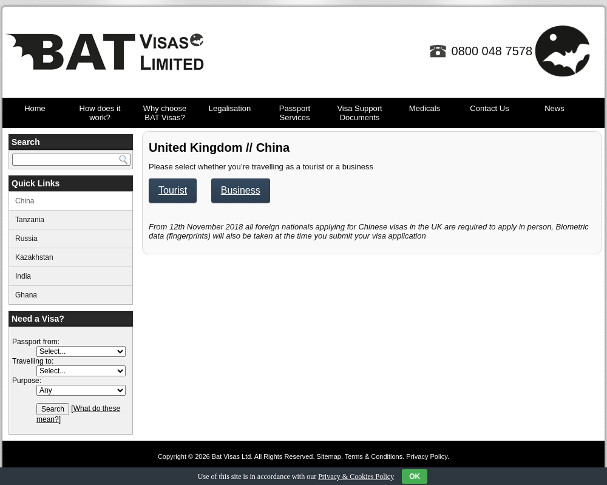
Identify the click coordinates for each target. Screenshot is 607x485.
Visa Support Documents (359, 113)
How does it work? (100, 113)
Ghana (26, 295)
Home (35, 108)
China (24, 201)
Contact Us (489, 108)
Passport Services (294, 113)
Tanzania (29, 219)
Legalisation (230, 108)
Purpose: (26, 380)
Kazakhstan (34, 257)
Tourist (172, 190)
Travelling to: (32, 361)
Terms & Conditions (373, 456)
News (554, 108)
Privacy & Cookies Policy (356, 476)
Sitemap (329, 456)
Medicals (424, 108)
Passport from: (35, 341)
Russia (26, 238)
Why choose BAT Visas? (165, 113)
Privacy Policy (426, 456)
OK (414, 476)
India (23, 276)
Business (240, 190)
